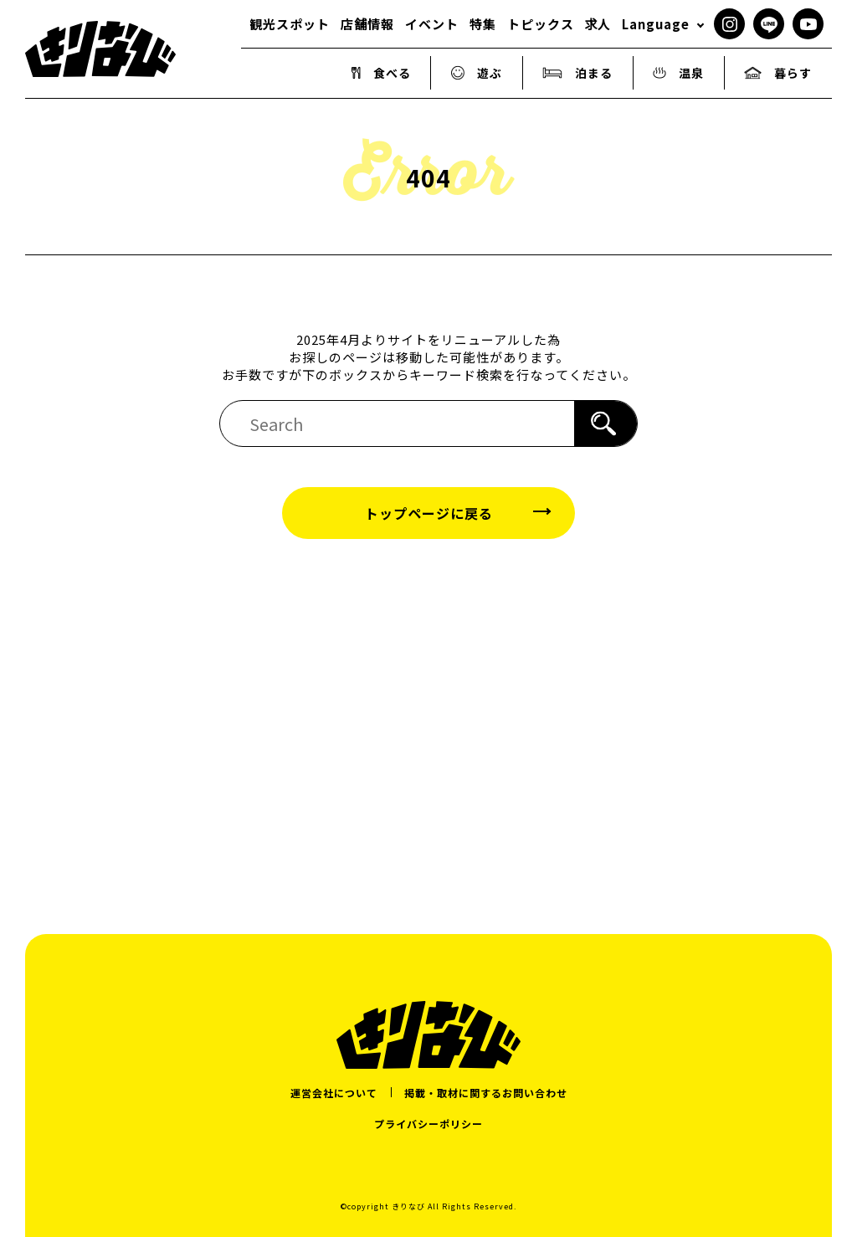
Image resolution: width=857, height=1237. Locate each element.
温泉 (678, 73)
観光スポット (289, 24)
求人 (597, 24)
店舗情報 (367, 24)
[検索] (605, 423)
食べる (381, 73)
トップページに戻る (429, 513)
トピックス (540, 24)
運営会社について (333, 1093)
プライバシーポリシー (428, 1123)
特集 (483, 24)
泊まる (577, 73)
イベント (432, 24)
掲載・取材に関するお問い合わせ (485, 1093)
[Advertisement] (428, 716)
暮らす (778, 73)
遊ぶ (477, 73)
